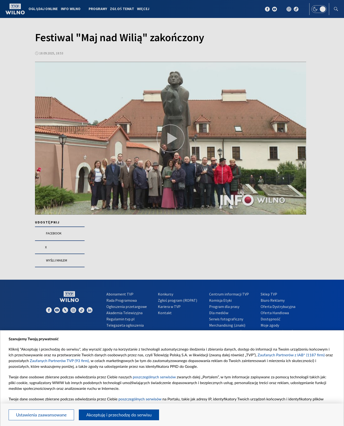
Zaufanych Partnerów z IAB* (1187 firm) (291, 354)
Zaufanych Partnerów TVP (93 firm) (59, 360)
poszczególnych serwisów (154, 377)
